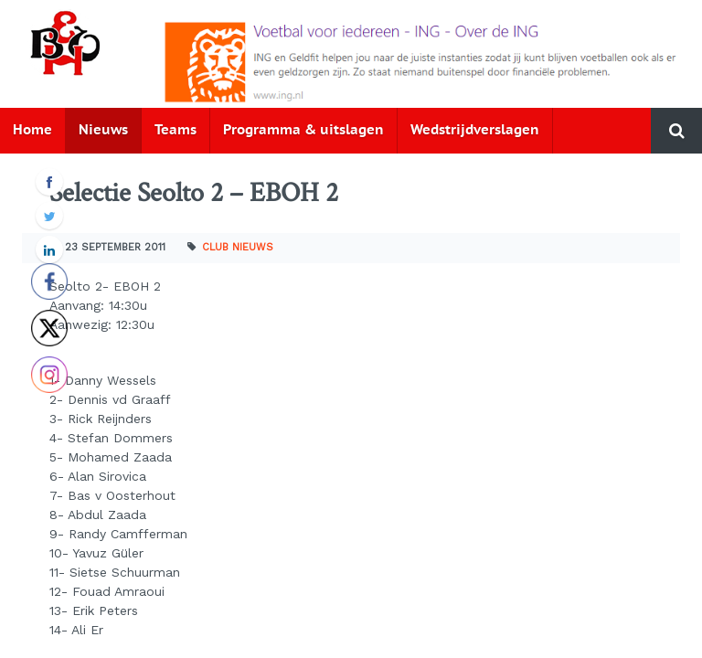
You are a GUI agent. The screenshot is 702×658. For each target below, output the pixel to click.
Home (32, 130)
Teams (175, 130)
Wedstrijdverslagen (474, 130)
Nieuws (103, 130)
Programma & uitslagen (303, 130)
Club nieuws (237, 247)
